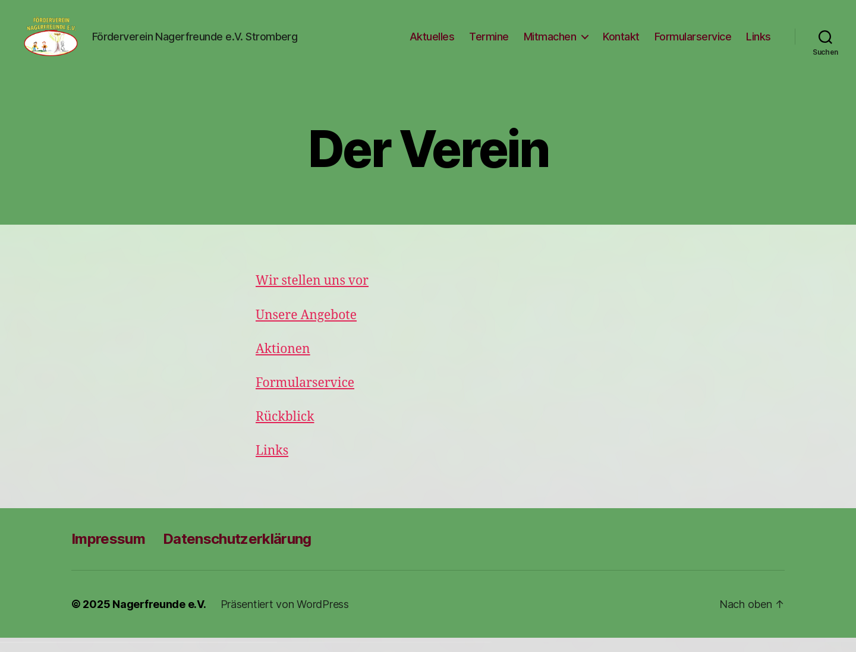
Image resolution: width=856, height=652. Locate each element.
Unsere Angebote (306, 329)
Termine (489, 43)
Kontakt (621, 43)
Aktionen (283, 363)
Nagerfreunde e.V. (159, 618)
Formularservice (693, 43)
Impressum (108, 553)
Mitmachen (550, 43)
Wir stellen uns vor (312, 295)
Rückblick (285, 431)
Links (758, 43)
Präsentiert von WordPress (285, 618)
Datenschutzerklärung (237, 553)
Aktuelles (432, 43)
